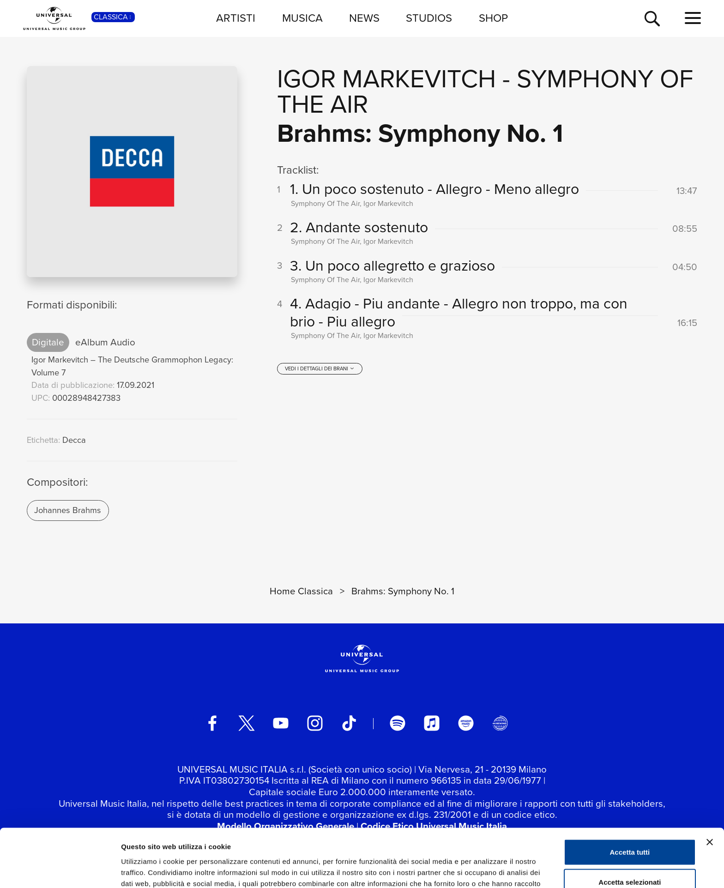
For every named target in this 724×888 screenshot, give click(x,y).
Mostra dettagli (486, 870)
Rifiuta (630, 858)
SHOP (493, 18)
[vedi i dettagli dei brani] (319, 368)
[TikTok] (349, 723)
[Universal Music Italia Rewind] (500, 723)
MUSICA (302, 18)
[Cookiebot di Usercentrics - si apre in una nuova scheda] (59, 870)
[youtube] (281, 723)
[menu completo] (693, 18)
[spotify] (397, 723)
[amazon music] (466, 723)
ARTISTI (235, 18)
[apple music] (432, 723)
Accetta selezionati (629, 828)
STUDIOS (429, 18)
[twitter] (246, 723)
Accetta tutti (630, 797)
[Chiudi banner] (709, 787)
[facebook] (212, 723)
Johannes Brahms (67, 510)
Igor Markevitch (386, 78)
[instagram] (315, 723)
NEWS (364, 18)
